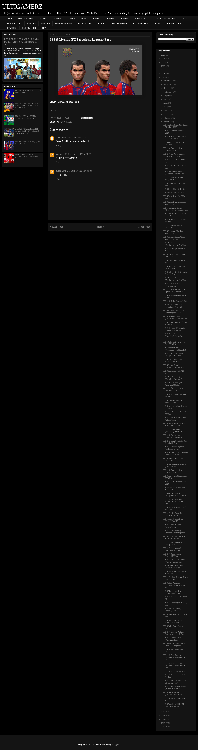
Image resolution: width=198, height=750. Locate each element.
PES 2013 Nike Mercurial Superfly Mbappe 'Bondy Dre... (173, 501)
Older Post (144, 226)
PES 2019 (71, 19)
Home (100, 226)
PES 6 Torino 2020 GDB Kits (174, 189)
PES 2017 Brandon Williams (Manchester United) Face (173, 633)
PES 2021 (43, 19)
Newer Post (56, 226)
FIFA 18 (185, 19)
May (165, 107)
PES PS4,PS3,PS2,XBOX (165, 19)
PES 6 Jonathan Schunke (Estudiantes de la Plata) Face (175, 244)
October (166, 88)
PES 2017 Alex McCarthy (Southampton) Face (172, 549)
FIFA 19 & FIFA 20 (141, 19)
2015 (163, 727)
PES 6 (83, 19)
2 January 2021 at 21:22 (80, 171)
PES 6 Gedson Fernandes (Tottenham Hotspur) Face (174, 173)
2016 (163, 723)
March (166, 114)
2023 (163, 66)
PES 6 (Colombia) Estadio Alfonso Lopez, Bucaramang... (175, 209)
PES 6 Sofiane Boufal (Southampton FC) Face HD (174, 349)
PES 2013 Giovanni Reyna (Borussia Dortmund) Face (174, 532)
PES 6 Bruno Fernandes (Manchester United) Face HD (175, 317)
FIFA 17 (158, 23)
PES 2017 (96, 19)
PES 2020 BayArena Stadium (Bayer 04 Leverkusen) (174, 155)
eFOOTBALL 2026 (25, 19)
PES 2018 (110, 19)
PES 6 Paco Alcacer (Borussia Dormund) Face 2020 (174, 312)
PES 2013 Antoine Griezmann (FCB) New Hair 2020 (174, 355)
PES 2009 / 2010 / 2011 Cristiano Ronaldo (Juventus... (175, 454)
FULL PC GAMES (119, 23)
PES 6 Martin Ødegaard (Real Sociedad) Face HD (174, 538)
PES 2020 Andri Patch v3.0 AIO (175, 671)
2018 (163, 716)
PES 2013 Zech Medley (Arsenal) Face (172, 526)
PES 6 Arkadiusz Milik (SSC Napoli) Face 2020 (174, 705)
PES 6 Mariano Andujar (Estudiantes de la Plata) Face (175, 279)
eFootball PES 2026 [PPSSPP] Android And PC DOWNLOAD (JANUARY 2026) (27, 131)
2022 (163, 70)
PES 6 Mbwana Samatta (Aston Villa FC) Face (174, 401)
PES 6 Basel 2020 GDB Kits (173, 193)
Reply (59, 145)
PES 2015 (102, 23)
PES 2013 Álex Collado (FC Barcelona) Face (173, 389)
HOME (10, 19)
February (167, 118)
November (167, 84)
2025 (163, 59)
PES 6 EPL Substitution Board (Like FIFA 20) (174, 465)
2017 (163, 719)
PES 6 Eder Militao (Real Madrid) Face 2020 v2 (172, 360)
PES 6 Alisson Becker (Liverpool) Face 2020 (172, 693)
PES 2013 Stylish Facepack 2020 (175, 301)
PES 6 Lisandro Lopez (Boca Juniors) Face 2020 (174, 238)
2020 (163, 77)
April (165, 111)
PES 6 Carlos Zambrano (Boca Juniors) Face (174, 203)
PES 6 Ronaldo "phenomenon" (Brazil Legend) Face (174, 645)
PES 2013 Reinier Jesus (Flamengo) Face (172, 639)
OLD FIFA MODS (29, 28)
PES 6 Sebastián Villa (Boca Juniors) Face (173, 232)
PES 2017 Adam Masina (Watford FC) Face (172, 555)
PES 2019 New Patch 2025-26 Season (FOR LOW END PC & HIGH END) (27, 105)
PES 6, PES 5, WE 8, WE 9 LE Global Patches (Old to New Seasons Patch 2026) (21, 42)
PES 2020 (57, 19)
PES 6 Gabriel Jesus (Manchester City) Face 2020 (175, 126)
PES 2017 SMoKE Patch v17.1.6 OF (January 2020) (175, 682)
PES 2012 (31, 23)
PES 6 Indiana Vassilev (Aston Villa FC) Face (174, 419)
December (167, 81)
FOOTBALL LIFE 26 (141, 23)
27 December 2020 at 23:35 (78, 154)
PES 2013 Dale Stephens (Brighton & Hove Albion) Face (174, 657)
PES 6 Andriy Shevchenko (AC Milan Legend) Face (174, 425)
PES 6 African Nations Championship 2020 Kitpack (174, 494)
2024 (163, 62)
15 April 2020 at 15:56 (77, 137)
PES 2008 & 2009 (85, 23)
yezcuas (60, 154)
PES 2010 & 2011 (14, 23)
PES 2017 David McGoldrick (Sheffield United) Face (174, 561)
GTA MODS (12, 28)
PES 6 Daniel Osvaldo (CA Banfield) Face (173, 610)
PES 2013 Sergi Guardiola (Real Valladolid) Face (175, 442)
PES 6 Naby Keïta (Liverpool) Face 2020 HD (174, 343)
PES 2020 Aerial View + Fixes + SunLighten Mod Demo (175, 138)
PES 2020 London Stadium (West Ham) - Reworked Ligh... (173, 336)
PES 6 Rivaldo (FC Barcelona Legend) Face (174, 267)
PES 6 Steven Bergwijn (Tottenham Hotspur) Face (174, 366)
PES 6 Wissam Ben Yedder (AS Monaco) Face (174, 489)
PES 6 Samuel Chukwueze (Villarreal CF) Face (173, 567)
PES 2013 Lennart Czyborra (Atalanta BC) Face (173, 448)
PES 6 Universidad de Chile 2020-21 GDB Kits (173, 621)
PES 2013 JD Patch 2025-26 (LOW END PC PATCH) (25, 117)
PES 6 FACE (66, 122)
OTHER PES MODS (63, 23)
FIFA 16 (45, 28)
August (166, 96)
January (166, 122)
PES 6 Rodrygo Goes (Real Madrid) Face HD (173, 520)
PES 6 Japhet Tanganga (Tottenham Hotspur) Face (174, 378)
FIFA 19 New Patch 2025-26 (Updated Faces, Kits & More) (26, 155)
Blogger (115, 744)
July (165, 99)
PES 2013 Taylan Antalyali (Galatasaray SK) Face (173, 436)
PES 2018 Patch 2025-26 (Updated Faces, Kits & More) (28, 143)
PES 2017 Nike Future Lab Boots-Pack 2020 (173, 514)
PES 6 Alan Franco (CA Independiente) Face (172, 592)
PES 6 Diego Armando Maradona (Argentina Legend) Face (175, 585)
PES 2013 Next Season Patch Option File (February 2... (174, 291)
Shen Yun (61, 137)
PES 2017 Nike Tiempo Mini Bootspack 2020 (174, 543)
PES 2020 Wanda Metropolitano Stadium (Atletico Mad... (175, 329)
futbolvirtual (62, 171)
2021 (163, 74)
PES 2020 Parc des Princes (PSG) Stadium (173, 149)
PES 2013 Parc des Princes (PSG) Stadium (173, 471)
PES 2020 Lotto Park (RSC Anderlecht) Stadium (173, 384)
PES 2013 (124, 19)
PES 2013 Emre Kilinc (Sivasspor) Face (171, 285)
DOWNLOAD (56, 111)
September (167, 92)
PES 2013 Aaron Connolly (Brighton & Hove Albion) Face (174, 665)
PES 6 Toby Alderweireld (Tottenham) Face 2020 (172, 306)
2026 (163, 55)
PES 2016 (45, 23)
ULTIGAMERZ (22, 6)
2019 (163, 712)
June (165, 103)
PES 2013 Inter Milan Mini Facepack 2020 (173, 178)
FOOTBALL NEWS (175, 23)
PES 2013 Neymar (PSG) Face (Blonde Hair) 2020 (174, 688)
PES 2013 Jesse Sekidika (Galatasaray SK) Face (172, 430)
